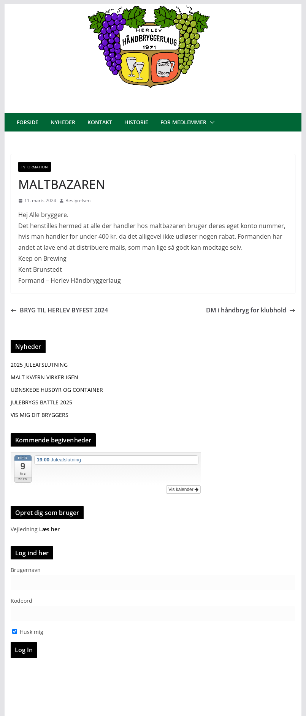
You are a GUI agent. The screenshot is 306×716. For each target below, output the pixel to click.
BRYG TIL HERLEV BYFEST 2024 (59, 310)
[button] (210, 122)
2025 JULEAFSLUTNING (39, 364)
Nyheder (63, 122)
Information (34, 166)
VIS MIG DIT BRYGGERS (39, 414)
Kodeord (21, 600)
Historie (136, 122)
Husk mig (27, 631)
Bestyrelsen (77, 200)
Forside (27, 122)
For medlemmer (183, 122)
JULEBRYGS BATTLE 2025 (41, 402)
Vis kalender (183, 489)
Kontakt (99, 122)
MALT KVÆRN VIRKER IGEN (44, 377)
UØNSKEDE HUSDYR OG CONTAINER (57, 389)
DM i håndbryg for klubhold (250, 310)
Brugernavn (26, 569)
